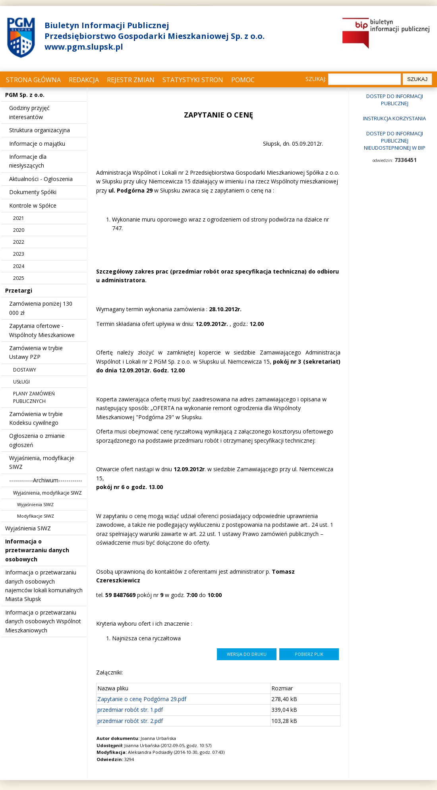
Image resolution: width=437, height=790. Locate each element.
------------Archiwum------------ (45, 480)
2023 (18, 253)
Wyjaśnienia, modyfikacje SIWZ (47, 492)
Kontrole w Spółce (32, 205)
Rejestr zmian (131, 79)
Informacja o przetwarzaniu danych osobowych (37, 550)
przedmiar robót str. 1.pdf (130, 709)
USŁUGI (21, 381)
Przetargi (18, 290)
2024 (18, 266)
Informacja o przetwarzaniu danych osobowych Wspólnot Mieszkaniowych (43, 621)
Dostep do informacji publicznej (394, 99)
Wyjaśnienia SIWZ (35, 504)
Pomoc (243, 79)
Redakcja (84, 79)
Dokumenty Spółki (32, 192)
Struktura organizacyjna (39, 130)
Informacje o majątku (37, 143)
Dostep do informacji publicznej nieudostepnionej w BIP (394, 140)
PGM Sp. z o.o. (24, 94)
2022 (18, 242)
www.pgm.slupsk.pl (83, 46)
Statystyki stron (192, 79)
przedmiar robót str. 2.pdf (130, 720)
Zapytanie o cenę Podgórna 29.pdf (141, 699)
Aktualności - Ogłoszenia (41, 179)
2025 (18, 278)
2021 (18, 218)
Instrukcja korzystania (394, 118)
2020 (18, 230)
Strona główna (33, 79)
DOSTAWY (24, 369)
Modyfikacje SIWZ (35, 516)
